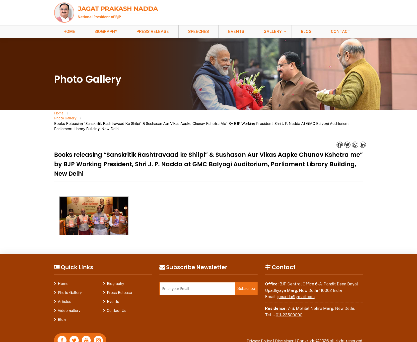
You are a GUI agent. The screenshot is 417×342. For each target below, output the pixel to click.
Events (236, 31)
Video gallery (69, 301)
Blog (306, 31)
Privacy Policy (257, 331)
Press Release (153, 31)
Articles (64, 292)
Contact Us (116, 301)
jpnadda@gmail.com (296, 287)
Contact (340, 31)
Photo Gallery (78, 116)
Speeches (198, 31)
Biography (105, 31)
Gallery (273, 31)
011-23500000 (289, 305)
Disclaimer (284, 331)
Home (69, 31)
